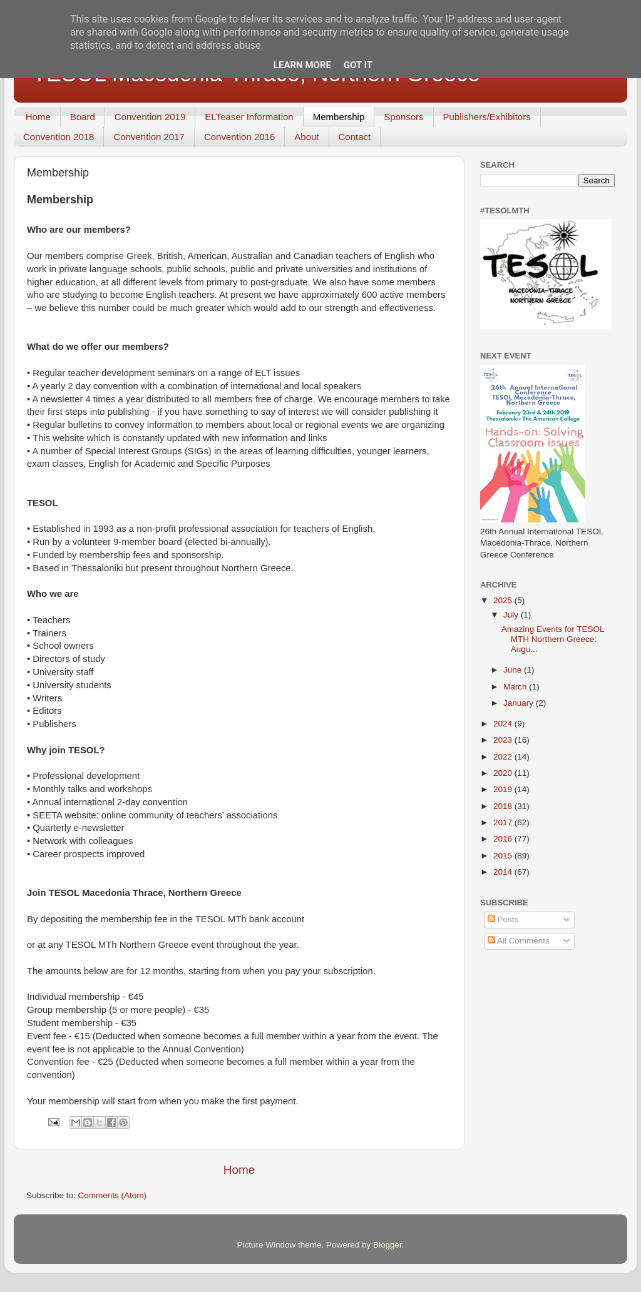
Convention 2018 (58, 136)
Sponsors (403, 116)
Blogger (387, 1244)
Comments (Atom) (112, 1195)
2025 (504, 600)
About (306, 136)
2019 (504, 789)
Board (82, 116)
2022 (504, 756)
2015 (504, 855)
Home (38, 116)
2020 (504, 773)
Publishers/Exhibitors (487, 116)
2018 (504, 806)
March (516, 686)
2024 (504, 723)
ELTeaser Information (249, 116)
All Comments (519, 940)
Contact (355, 136)
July (512, 614)
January (519, 703)
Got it (358, 65)
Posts (503, 919)
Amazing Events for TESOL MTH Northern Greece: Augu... (552, 639)
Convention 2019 (150, 116)
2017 (504, 822)
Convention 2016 (239, 136)
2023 (504, 740)
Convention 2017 (148, 136)
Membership (339, 116)
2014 (504, 872)
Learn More (302, 65)
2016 (504, 838)
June (513, 669)
